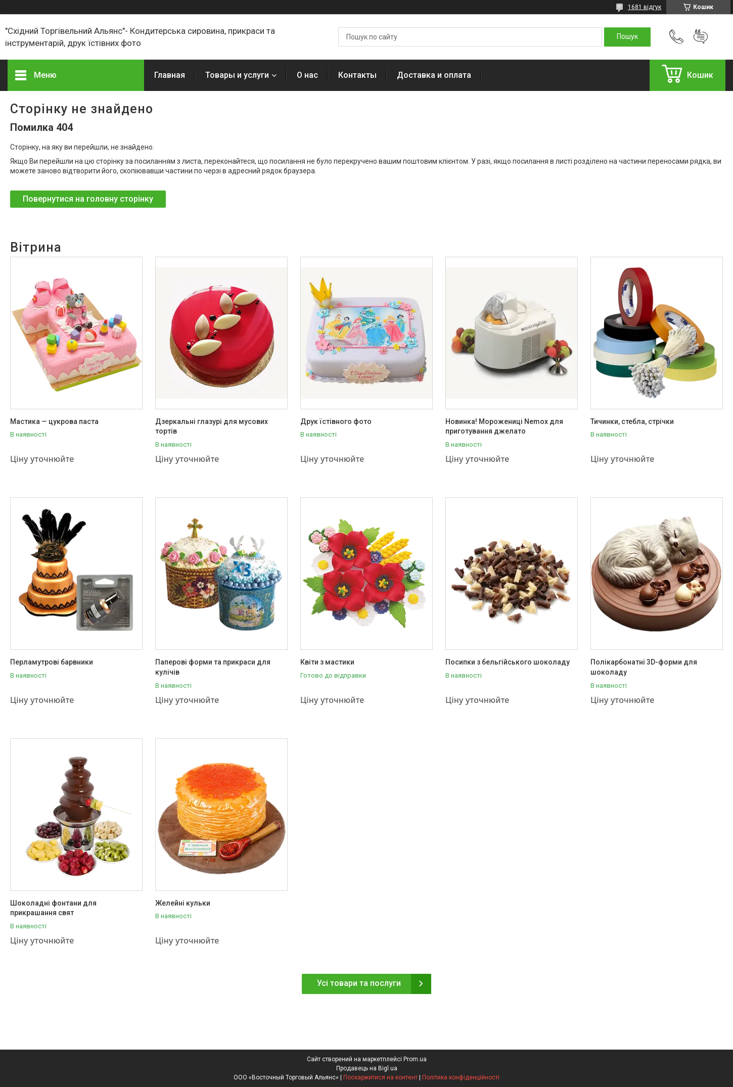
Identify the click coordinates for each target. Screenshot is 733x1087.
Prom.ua (415, 1059)
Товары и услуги (237, 75)
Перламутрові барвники (51, 662)
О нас (307, 75)
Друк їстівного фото (336, 421)
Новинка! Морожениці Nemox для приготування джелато (504, 426)
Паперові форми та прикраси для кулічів (212, 667)
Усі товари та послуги (359, 983)
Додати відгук (701, 37)
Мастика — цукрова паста (54, 421)
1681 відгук (644, 7)
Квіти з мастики (327, 662)
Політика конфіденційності (460, 1077)
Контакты (357, 75)
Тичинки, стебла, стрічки (632, 421)
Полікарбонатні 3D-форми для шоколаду (643, 667)
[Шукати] (627, 36)
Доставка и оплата (434, 75)
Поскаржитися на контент (380, 1077)
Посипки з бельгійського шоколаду (507, 662)
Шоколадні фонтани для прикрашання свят (53, 908)
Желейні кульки (182, 903)
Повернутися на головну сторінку (88, 199)
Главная (169, 75)
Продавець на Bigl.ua (366, 1068)
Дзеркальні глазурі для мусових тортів (211, 426)
